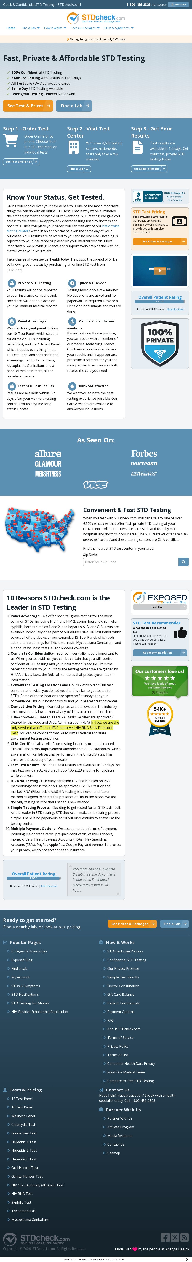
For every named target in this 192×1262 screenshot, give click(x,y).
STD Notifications (25, 994)
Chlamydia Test (23, 1124)
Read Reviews (175, 309)
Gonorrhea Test (24, 1133)
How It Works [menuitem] (53, 28)
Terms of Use (118, 1055)
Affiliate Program (120, 1127)
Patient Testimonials (123, 1003)
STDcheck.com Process (125, 951)
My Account (20, 977)
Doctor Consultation (123, 986)
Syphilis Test (21, 1202)
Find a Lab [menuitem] (29, 28)
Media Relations (119, 1135)
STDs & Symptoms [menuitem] (117, 28)
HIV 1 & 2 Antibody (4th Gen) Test (37, 1185)
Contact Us (115, 1144)
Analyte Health (177, 1249)
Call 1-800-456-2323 (139, 1100)
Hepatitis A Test (23, 1142)
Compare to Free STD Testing (130, 1081)
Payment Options (120, 1011)
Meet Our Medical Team (126, 1072)
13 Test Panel (22, 1098)
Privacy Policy (117, 1046)
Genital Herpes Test (27, 1176)
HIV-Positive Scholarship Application (39, 1011)
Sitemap (113, 1153)
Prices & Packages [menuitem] (83, 28)
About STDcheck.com (123, 1029)
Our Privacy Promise (123, 968)
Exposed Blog (22, 960)
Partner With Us (120, 1118)
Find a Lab (19, 968)
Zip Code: (90, 554)
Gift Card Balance (120, 994)
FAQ (110, 1020)
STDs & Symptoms (25, 986)
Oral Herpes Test (24, 1167)
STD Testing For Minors (30, 1003)
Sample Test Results (123, 977)
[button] (160, 271)
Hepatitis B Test (24, 1150)
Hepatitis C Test (23, 1159)
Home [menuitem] (10, 28)
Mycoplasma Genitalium (30, 1219)
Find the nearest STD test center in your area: (136, 556)
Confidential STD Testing (126, 960)
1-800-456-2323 (146, 4)
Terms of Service (120, 1037)
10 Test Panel (22, 1107)
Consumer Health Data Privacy (131, 1063)
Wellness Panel (23, 1116)
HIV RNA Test (22, 1193)
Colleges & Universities (29, 951)
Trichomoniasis (23, 1211)
